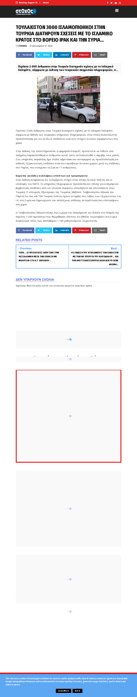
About (46, 2)
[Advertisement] (68, 644)
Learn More (63, 691)
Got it (77, 691)
